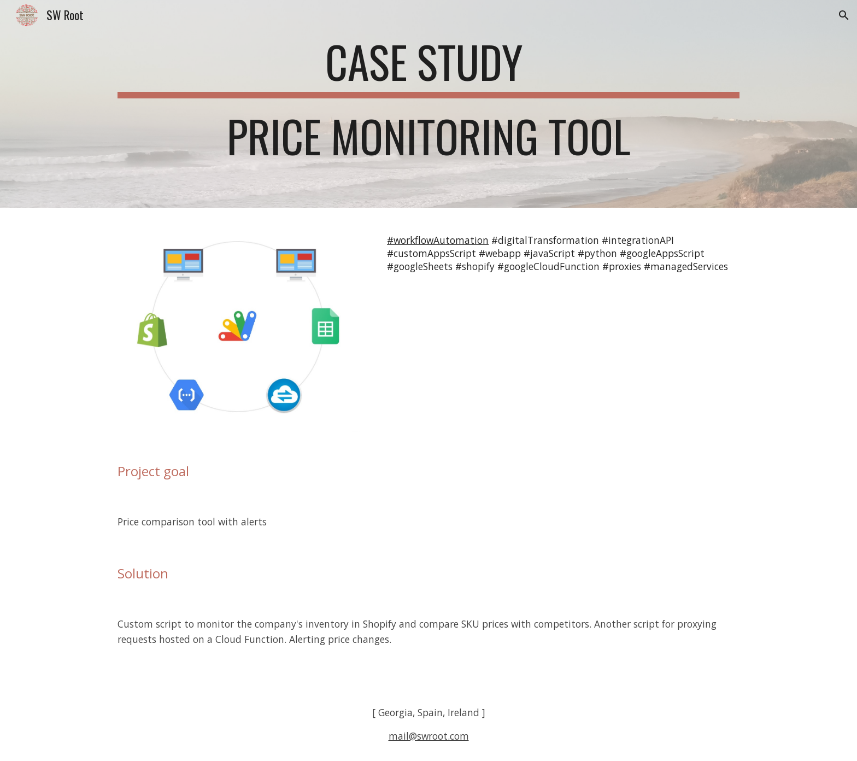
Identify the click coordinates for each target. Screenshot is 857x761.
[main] (428, 104)
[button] (844, 15)
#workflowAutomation (438, 240)
